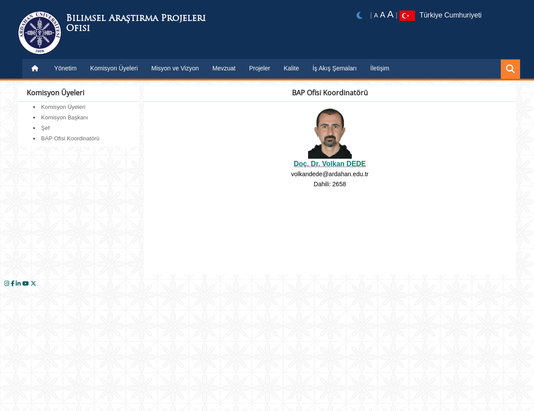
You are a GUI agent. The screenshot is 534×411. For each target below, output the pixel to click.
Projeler (259, 68)
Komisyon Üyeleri (114, 68)
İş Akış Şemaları (334, 68)
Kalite (291, 68)
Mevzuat (224, 68)
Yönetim (65, 68)
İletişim (379, 68)
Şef (45, 128)
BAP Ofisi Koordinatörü (70, 138)
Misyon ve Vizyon (175, 68)
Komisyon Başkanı (64, 117)
